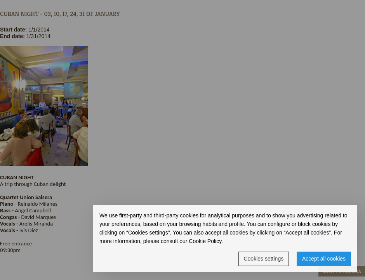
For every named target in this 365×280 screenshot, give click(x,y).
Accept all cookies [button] (324, 259)
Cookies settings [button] (263, 259)
